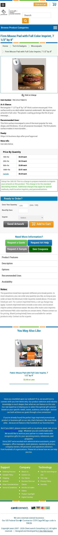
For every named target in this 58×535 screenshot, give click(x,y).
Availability (7, 281)
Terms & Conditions (10, 487)
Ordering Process (9, 471)
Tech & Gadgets (20, 46)
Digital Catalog (27, 497)
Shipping (6, 478)
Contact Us (25, 475)
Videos (24, 490)
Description (7, 263)
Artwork (5, 481)
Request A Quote (11, 431)
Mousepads (36, 46)
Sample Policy (8, 475)
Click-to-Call (40, 4)
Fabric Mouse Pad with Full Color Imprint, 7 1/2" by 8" (29, 374)
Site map (43, 478)
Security (43, 484)
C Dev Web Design (45, 531)
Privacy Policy (45, 481)
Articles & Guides (27, 487)
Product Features (10, 257)
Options (5, 269)
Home (5, 46)
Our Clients (25, 478)
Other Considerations (10, 484)
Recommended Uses (11, 275)
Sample (6, 174)
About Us (24, 471)
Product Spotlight (28, 494)
